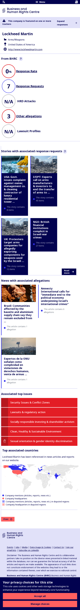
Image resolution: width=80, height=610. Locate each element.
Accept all (40, 596)
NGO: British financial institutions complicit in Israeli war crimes (41, 229)
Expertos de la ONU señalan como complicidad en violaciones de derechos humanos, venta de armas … (16, 366)
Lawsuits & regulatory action (27, 412)
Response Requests (30, 86)
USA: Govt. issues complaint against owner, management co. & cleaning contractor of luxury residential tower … (15, 189)
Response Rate (26, 71)
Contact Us (58, 547)
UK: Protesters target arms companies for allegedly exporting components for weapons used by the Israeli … (14, 250)
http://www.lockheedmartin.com (25, 49)
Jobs (18, 547)
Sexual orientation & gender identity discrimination (41, 441)
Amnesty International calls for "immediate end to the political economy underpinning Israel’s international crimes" (56, 296)
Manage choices (40, 604)
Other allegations (29, 116)
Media (25, 547)
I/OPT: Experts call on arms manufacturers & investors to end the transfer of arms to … (44, 184)
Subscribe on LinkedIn (29, 550)
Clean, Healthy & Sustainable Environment (35, 431)
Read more (69, 271)
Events (10, 547)
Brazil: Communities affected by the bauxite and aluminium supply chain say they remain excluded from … (18, 313)
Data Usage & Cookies (40, 547)
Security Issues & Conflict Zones (30, 402)
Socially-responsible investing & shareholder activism (42, 421)
